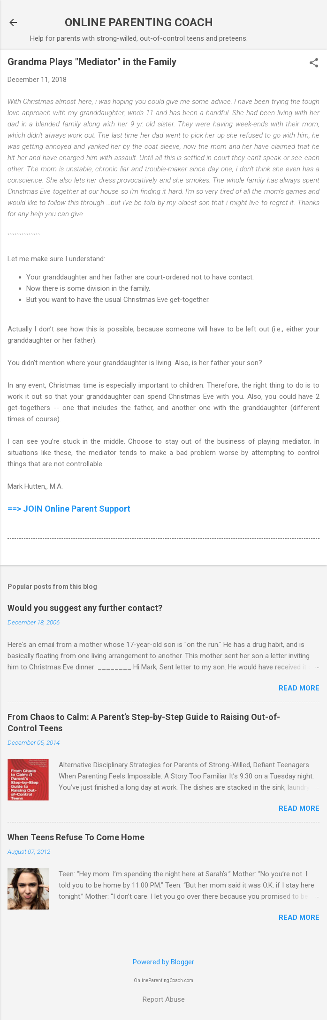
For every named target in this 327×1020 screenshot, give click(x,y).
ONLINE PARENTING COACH (139, 22)
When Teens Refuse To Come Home (76, 837)
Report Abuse (164, 999)
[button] (313, 63)
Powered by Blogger (163, 962)
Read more (299, 688)
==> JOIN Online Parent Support (69, 509)
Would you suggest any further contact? (85, 608)
